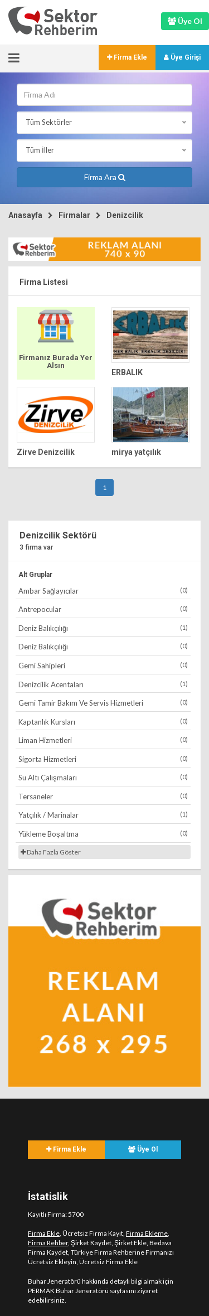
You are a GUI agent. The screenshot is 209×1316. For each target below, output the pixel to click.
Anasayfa (25, 215)
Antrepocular (103, 609)
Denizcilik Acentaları (103, 684)
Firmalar (74, 215)
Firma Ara (104, 177)
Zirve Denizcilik (46, 452)
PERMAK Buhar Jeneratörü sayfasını (82, 1290)
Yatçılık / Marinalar (103, 814)
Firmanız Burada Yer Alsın (56, 361)
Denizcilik (124, 215)
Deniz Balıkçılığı (103, 628)
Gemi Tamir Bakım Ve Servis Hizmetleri (103, 702)
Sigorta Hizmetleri (103, 759)
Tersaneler (103, 796)
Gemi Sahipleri (103, 665)
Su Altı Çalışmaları (103, 777)
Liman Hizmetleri (103, 740)
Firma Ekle (127, 57)
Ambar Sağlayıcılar (103, 590)
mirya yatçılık (136, 452)
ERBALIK (127, 372)
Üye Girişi (182, 57)
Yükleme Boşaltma (103, 833)
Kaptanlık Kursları (103, 721)
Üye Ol (143, 1149)
